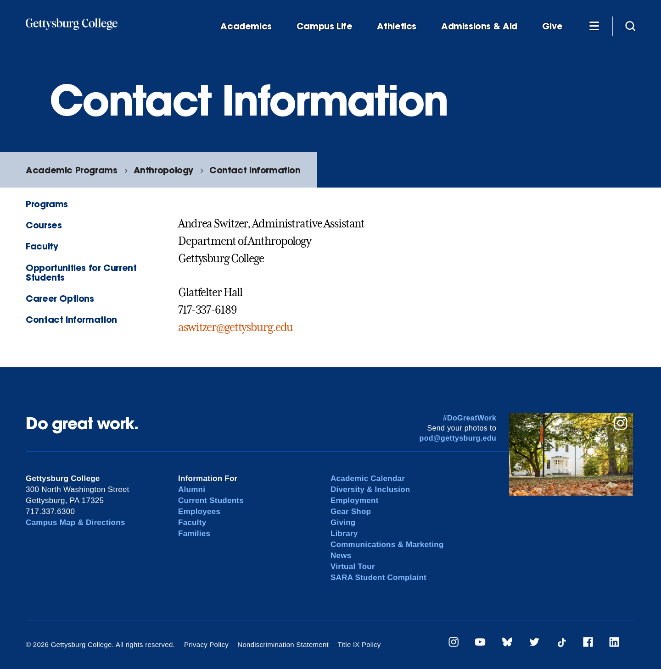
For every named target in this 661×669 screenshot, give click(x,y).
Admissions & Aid (479, 26)
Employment (354, 500)
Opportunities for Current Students (81, 272)
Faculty (42, 246)
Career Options (60, 298)
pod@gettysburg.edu (458, 438)
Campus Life (325, 26)
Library (344, 533)
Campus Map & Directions (75, 522)
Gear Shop (350, 511)
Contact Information (255, 170)
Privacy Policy (206, 644)
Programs (47, 204)
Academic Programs (71, 170)
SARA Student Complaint (378, 577)
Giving (342, 522)
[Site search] (630, 25)
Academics (246, 26)
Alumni (191, 489)
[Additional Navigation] (594, 25)
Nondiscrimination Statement (283, 644)
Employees (199, 511)
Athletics (396, 26)
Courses (44, 225)
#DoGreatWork (470, 418)
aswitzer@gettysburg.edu (235, 327)
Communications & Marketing (387, 544)
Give (552, 26)
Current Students (211, 500)
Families (194, 533)
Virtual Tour (352, 566)
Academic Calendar (367, 478)
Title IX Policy (359, 644)
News (340, 555)
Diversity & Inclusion (370, 489)
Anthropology (163, 170)
